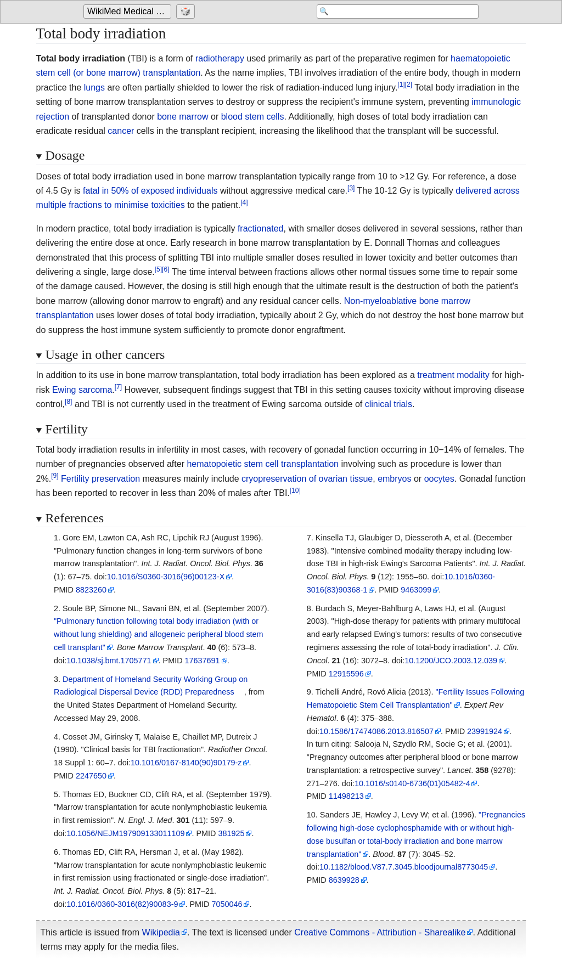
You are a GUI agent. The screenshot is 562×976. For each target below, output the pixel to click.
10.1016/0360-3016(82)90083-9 (122, 904)
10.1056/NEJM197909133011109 (125, 833)
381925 (231, 833)
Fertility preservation (100, 478)
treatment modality (453, 375)
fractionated (261, 228)
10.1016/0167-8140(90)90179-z (186, 762)
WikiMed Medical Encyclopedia (129, 11)
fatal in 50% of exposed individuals (150, 190)
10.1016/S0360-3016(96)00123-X (165, 576)
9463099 (416, 589)
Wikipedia (161, 932)
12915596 (346, 673)
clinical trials (388, 404)
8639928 (344, 880)
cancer (121, 131)
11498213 (346, 796)
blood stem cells (252, 116)
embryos (394, 478)
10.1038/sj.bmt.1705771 (108, 660)
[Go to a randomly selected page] (187, 12)
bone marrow (182, 116)
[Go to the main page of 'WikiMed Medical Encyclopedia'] (128, 12)
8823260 (91, 589)
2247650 (91, 775)
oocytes (439, 478)
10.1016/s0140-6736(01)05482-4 (412, 783)
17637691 (202, 660)
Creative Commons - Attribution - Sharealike (379, 932)
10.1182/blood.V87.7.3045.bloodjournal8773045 (403, 866)
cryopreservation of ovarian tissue (307, 478)
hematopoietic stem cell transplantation (263, 464)
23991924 (484, 731)
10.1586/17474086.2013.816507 (376, 731)
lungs (94, 87)
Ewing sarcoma (82, 389)
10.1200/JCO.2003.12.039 (450, 660)
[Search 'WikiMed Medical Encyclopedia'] (391, 12)
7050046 (226, 904)
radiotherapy (219, 58)
